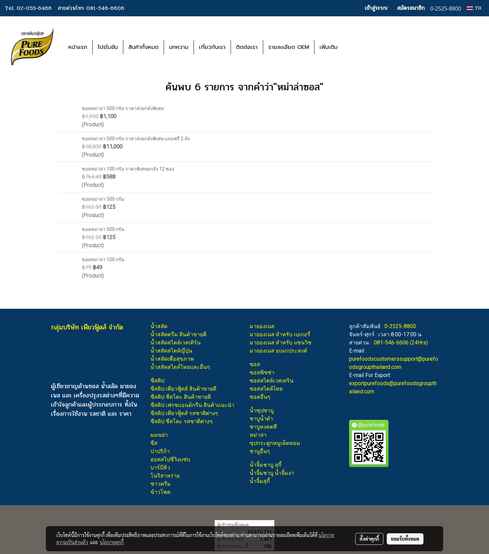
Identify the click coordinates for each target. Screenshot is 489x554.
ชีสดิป (157, 380)
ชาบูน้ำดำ (261, 418)
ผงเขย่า (159, 435)
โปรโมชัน (108, 47)
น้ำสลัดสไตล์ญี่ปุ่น (171, 350)
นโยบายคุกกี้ (112, 542)
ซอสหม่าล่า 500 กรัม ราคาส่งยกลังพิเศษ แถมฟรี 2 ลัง (136, 138)
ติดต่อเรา (247, 47)
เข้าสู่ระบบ (376, 8)
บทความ (178, 47)
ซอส (255, 364)
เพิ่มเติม (329, 47)
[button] (353, 47)
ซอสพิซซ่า (262, 372)
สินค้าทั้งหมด (143, 47)
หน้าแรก (77, 47)
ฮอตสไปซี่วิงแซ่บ (170, 459)
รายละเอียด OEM (288, 47)
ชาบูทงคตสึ (263, 427)
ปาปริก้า (160, 451)
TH (474, 8)
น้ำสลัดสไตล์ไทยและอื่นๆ (180, 367)
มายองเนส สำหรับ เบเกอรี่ (280, 334)
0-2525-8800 (400, 326)
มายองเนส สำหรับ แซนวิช (280, 342)
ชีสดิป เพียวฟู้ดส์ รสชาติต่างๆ (184, 413)
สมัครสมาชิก (411, 8)
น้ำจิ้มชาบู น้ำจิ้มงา (272, 473)
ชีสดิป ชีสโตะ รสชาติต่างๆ (181, 421)
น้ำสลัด (158, 326)
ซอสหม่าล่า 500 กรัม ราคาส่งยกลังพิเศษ (123, 108)
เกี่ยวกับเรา (212, 47)
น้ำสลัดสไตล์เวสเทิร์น (175, 342)
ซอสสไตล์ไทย (266, 389)
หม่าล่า (258, 435)
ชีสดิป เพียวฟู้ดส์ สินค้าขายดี (183, 389)
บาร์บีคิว (160, 467)
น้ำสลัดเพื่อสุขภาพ (172, 359)
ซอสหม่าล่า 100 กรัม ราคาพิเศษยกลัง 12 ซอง (128, 169)
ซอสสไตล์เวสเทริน (271, 380)
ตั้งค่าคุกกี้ (369, 539)
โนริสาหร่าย (165, 475)
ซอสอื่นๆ (260, 397)
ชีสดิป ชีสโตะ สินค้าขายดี (180, 397)
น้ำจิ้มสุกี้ (260, 481)
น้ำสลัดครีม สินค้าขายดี (178, 334)
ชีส (154, 443)
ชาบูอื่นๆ (260, 451)
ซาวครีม (160, 484)
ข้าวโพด (160, 492)
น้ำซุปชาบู (262, 410)
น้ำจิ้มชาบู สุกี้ (266, 465)
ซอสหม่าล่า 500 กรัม (103, 199)
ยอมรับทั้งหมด (405, 539)
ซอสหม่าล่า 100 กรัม (103, 259)
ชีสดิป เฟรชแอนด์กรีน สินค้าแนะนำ (192, 405)
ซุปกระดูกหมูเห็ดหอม (275, 443)
